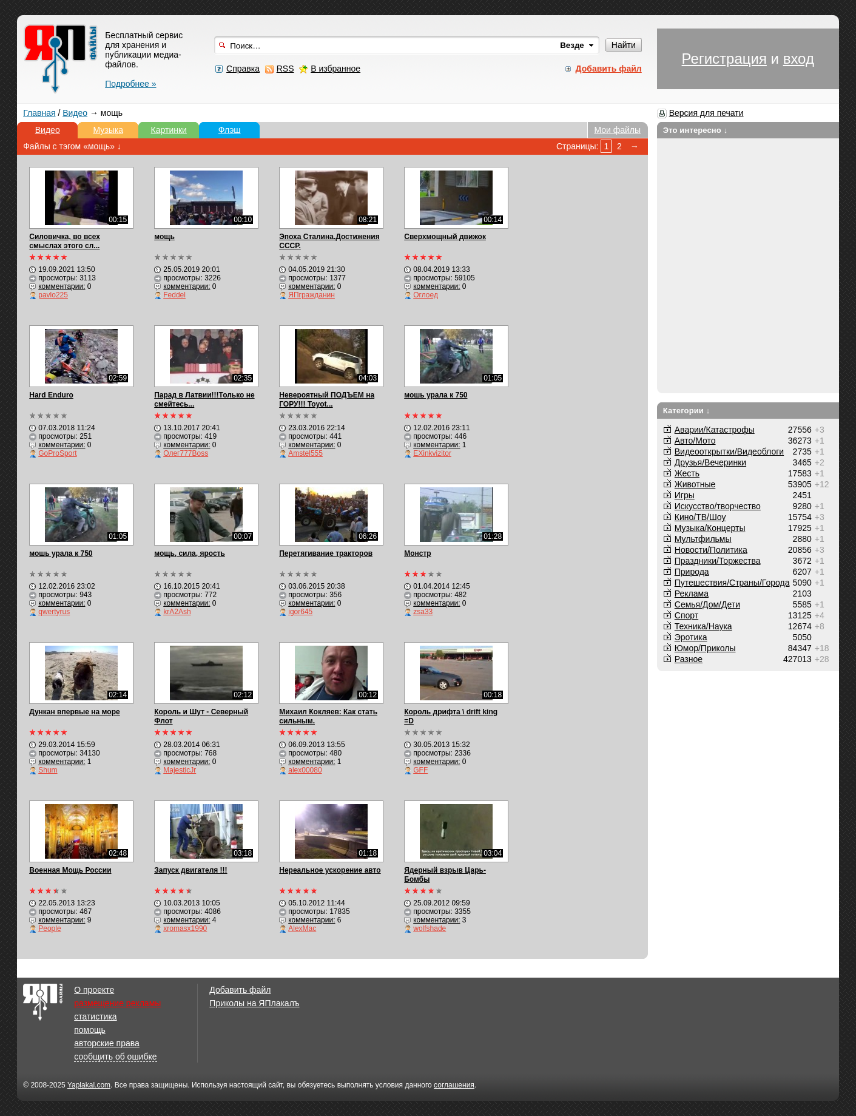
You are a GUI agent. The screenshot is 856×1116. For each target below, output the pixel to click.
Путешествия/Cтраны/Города (732, 582)
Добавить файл (240, 990)
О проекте (94, 990)
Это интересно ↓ (695, 130)
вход (798, 58)
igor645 (300, 611)
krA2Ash (176, 611)
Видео (74, 113)
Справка (243, 68)
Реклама (692, 593)
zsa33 (423, 611)
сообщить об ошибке (115, 1056)
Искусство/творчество (718, 506)
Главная (39, 113)
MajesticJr (179, 770)
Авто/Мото (695, 440)
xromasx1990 (185, 928)
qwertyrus (54, 611)
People (49, 928)
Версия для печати (706, 113)
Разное (689, 659)
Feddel (174, 295)
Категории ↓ (686, 410)
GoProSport (57, 453)
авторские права (107, 1043)
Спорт (686, 615)
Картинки (169, 130)
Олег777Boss (185, 453)
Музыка (108, 130)
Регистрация (724, 58)
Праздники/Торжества (718, 561)
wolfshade (429, 928)
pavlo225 (53, 295)
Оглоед (425, 295)
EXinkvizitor (432, 453)
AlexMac (302, 928)
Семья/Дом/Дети (707, 604)
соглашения (454, 1085)
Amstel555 (305, 453)
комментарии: (61, 286)
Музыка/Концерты (710, 528)
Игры (685, 495)
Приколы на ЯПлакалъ (254, 1003)
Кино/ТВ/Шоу (700, 517)
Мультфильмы (703, 539)
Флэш (229, 130)
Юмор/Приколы (705, 648)
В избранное (335, 68)
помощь (90, 1030)
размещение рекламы (117, 1003)
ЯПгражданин (311, 295)
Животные (695, 484)
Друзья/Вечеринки (710, 462)
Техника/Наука (703, 626)
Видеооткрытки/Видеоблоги (729, 451)
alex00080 (305, 770)
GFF (420, 770)
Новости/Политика (711, 550)
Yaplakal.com (88, 1085)
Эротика (691, 637)
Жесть (687, 473)
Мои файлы (617, 130)
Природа (692, 572)
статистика (95, 1016)
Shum (47, 770)
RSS (285, 68)
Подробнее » (130, 84)
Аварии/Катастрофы (715, 430)
